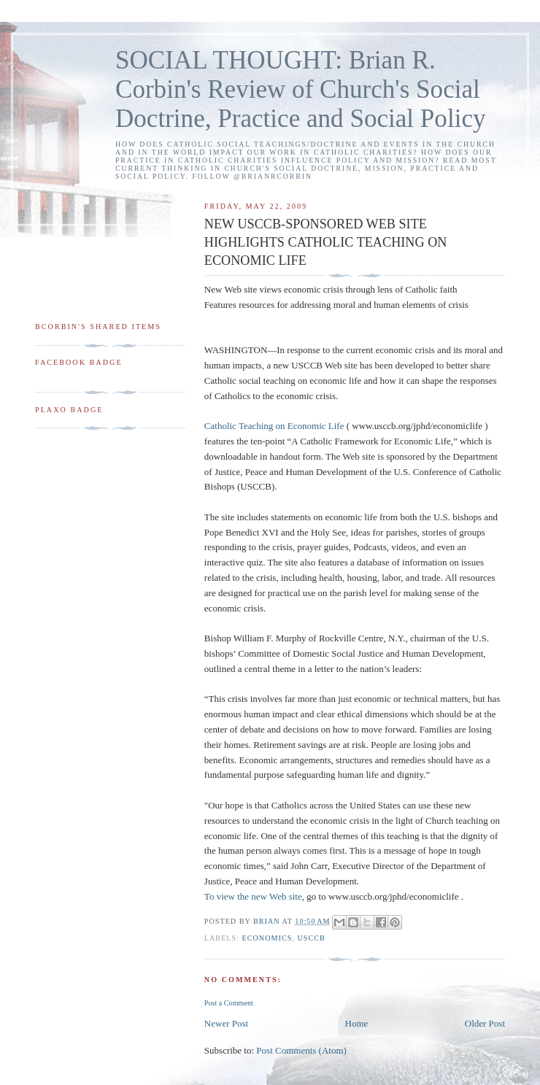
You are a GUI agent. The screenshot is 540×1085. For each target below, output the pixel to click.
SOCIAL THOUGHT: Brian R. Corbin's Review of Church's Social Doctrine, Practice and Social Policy (300, 89)
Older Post (485, 1023)
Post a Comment (228, 1003)
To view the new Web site (253, 896)
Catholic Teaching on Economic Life (274, 425)
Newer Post (226, 1023)
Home (357, 1023)
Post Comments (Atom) (301, 1050)
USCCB (311, 938)
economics (267, 938)
